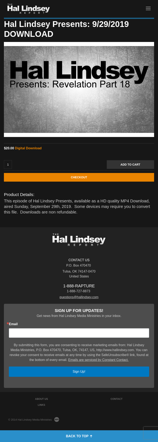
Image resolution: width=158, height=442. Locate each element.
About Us (41, 399)
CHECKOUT (79, 177)
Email (13, 324)
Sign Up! (79, 371)
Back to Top (79, 436)
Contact (117, 399)
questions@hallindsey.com (78, 297)
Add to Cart (130, 164)
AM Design (56, 419)
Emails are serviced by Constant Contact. (98, 360)
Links (41, 405)
